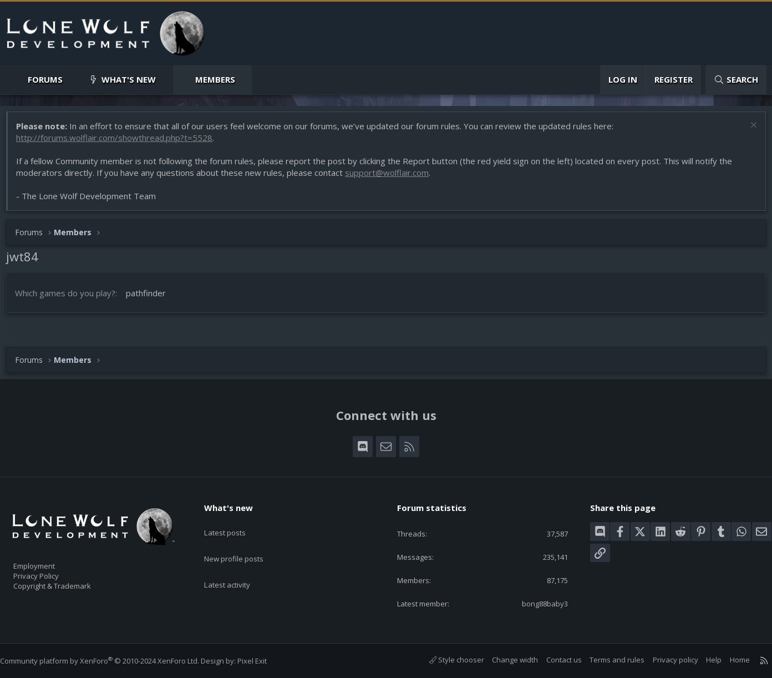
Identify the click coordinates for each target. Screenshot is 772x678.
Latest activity (237, 564)
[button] (72, 79)
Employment (48, 559)
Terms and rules (605, 660)
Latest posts (234, 521)
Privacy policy (664, 660)
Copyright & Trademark (69, 582)
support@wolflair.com (392, 178)
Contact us (553, 660)
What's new (128, 79)
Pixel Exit (263, 661)
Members (215, 79)
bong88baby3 (535, 603)
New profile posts (244, 543)
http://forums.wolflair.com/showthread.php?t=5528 (120, 143)
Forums (45, 79)
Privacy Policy (50, 570)
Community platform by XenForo (110, 661)
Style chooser (445, 660)
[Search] (735, 79)
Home (729, 660)
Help (702, 660)
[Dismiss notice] (746, 132)
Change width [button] (504, 660)
